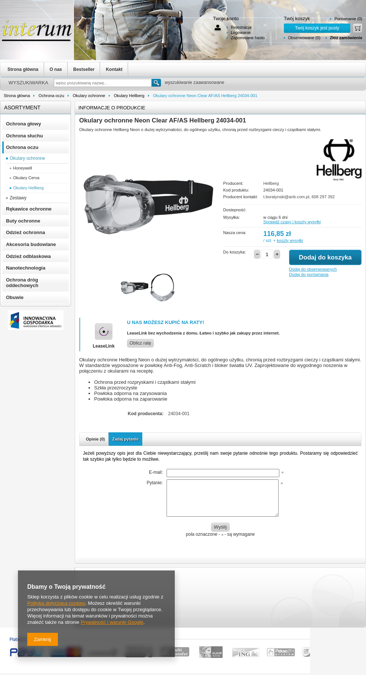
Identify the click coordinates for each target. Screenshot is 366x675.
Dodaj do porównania (308, 274)
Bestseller (83, 69)
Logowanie (241, 32)
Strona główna (22, 69)
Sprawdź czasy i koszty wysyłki (292, 222)
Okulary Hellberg (129, 95)
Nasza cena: (234, 232)
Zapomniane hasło (248, 37)
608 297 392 (323, 197)
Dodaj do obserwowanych (313, 269)
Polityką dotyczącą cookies (56, 603)
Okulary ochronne (89, 95)
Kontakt (114, 69)
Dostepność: (234, 210)
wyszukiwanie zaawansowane (194, 82)
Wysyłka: (231, 217)
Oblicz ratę (140, 343)
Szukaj (156, 83)
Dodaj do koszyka (325, 257)
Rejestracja (241, 27)
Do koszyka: (234, 252)
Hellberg (271, 183)
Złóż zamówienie (346, 37)
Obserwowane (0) (304, 37)
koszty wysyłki (290, 240)
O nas (56, 69)
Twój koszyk (297, 18)
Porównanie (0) (348, 18)
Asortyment (22, 107)
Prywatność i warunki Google (112, 622)
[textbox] (103, 83)
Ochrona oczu (51, 95)
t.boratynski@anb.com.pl (286, 197)
